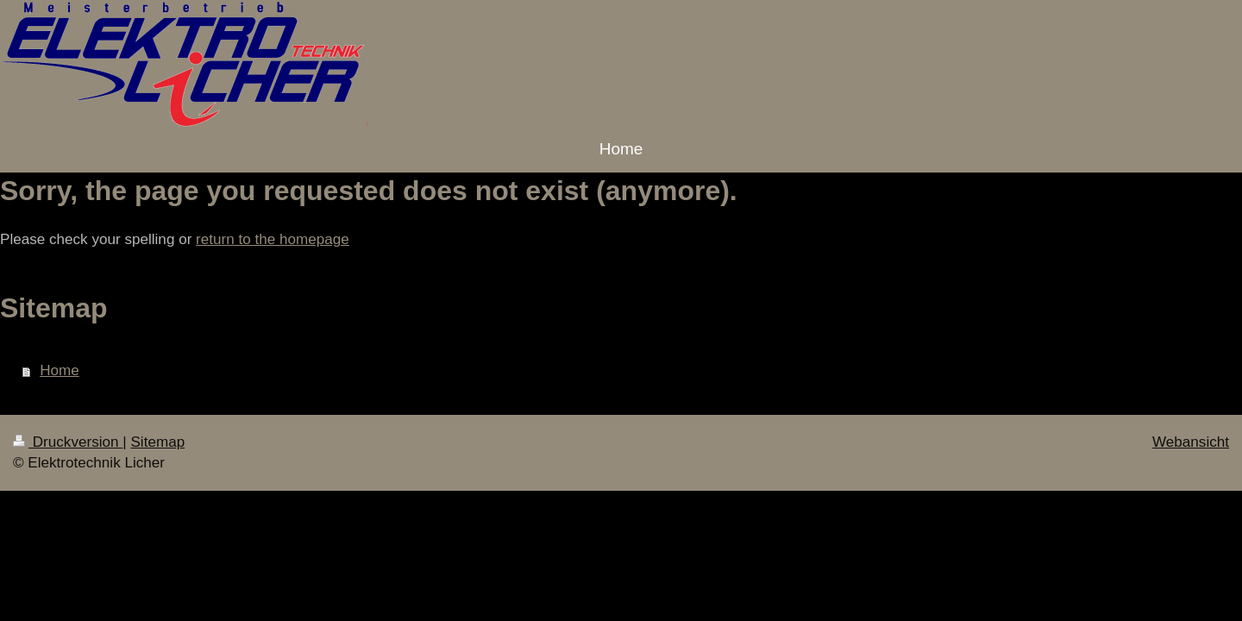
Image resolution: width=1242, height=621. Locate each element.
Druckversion (67, 442)
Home (59, 370)
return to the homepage (272, 239)
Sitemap (157, 442)
